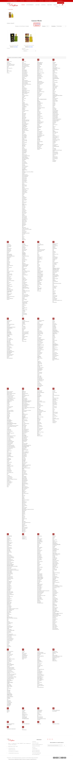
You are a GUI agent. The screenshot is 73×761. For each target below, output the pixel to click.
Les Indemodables (10, 443)
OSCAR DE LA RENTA (55, 418)
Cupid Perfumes (54, 156)
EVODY (23, 308)
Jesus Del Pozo (39, 353)
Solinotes (53, 594)
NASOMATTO (39, 396)
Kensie (53, 334)
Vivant (38, 681)
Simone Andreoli (55, 585)
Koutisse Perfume (55, 353)
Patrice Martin (9, 582)
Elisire (23, 262)
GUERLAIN (54, 293)
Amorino (23, 143)
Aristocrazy (24, 202)
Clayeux (53, 128)
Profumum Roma (9, 640)
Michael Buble (24, 477)
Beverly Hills (39, 95)
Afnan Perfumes (24, 88)
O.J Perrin (53, 390)
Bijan (38, 100)
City (53, 125)
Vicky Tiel (38, 670)
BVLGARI (38, 139)
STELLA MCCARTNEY (55, 611)
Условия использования (36, 745)
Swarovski (54, 622)
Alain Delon (24, 115)
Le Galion (8, 427)
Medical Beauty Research (26, 467)
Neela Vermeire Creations (41, 401)
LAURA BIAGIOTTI (9, 420)
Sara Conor (54, 552)
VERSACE (38, 666)
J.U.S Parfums (39, 321)
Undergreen (24, 654)
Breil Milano (39, 129)
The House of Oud (10, 671)
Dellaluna (8, 264)
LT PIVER (8, 475)
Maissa (23, 409)
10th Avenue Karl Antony (11, 64)
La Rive (8, 405)
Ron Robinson (39, 588)
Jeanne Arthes (39, 348)
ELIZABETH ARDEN (25, 265)
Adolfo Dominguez (25, 80)
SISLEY (53, 588)
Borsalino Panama (40, 118)
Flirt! (38, 263)
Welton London (54, 655)
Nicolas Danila (39, 412)
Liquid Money (9, 455)
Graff (53, 285)
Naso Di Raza (39, 395)
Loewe (8, 461)
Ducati (8, 295)
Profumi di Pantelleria (10, 638)
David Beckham (9, 254)
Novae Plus (39, 430)
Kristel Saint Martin (55, 355)
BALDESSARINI (39, 64)
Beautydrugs (39, 78)
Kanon (53, 322)
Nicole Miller (39, 414)
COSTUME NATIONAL (55, 146)
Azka (23, 237)
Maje (23, 412)
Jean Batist (39, 338)
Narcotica (38, 393)
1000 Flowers (9, 63)
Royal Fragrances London (41, 595)
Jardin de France (39, 331)
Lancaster (8, 484)
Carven (53, 159)
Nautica (38, 398)
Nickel (38, 408)
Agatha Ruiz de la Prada (26, 90)
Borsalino (38, 117)
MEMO (23, 468)
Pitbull (8, 615)
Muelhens (23, 524)
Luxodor (8, 483)
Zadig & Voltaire (39, 710)
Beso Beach (39, 90)
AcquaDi (23, 77)
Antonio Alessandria (25, 175)
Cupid (53, 155)
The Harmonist (9, 670)
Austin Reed (24, 232)
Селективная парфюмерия (11, 728)
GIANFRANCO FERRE (55, 269)
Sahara (53, 540)
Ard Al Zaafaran (24, 199)
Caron (53, 81)
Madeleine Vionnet (25, 393)
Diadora (8, 275)
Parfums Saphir (9, 571)
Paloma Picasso (9, 540)
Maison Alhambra (25, 399)
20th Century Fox (9, 68)
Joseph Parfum (39, 373)
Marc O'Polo (24, 427)
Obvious (53, 391)
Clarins (53, 127)
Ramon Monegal (39, 541)
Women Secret (54, 660)
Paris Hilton (8, 575)
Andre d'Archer (24, 149)
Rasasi (38, 545)
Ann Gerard (24, 161)
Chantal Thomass (55, 98)
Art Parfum (23, 211)
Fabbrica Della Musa (40, 244)
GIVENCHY (54, 280)
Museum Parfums (25, 527)
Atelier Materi (24, 224)
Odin (53, 393)
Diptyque (8, 285)
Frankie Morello (39, 280)
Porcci (8, 624)
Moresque (23, 516)
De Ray (8, 260)
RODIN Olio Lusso (40, 584)
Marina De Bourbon (25, 436)
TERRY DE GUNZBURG (10, 664)
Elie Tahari (23, 261)
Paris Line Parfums (10, 576)
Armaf (23, 203)
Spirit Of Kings (54, 604)
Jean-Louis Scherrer (40, 346)
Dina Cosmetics (9, 284)
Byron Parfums (39, 145)
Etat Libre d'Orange (25, 301)
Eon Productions (24, 284)
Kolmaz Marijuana (55, 349)
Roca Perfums (39, 579)
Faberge (38, 245)
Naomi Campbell (39, 435)
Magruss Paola (24, 398)
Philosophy (8, 604)
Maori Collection (24, 419)
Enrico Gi (23, 281)
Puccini (8, 643)
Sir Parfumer (54, 587)
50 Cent (8, 72)
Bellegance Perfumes (40, 82)
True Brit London (9, 702)
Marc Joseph (24, 426)
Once (53, 405)
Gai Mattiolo (54, 244)
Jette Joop (38, 354)
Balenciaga (39, 66)
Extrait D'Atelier (24, 313)
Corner (53, 143)
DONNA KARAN (9, 291)
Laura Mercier (9, 421)
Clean (53, 130)
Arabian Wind (24, 191)
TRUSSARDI (8, 705)
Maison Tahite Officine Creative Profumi (28, 407)
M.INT (23, 390)
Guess (53, 294)
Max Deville (24, 458)
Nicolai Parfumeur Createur (41, 411)
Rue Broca (39, 601)
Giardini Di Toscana (55, 270)
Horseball (8, 348)
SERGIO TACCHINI (55, 567)
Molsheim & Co (24, 501)
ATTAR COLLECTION (25, 228)
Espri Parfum (24, 292)
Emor (23, 275)
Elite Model (23, 263)
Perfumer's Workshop (10, 594)
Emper (23, 276)
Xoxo (7, 712)
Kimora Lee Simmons (55, 359)
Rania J (38, 544)
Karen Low (54, 323)
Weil (53, 654)
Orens (53, 410)
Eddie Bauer (24, 247)
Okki (53, 397)
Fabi (38, 246)
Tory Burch (8, 698)
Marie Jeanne (24, 434)
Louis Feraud (9, 469)
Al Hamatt (23, 105)
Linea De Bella (9, 453)
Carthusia (54, 84)
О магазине (34, 741)
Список (13, 26)
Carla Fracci (54, 74)
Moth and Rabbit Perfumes (26, 522)
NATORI (38, 397)
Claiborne (54, 126)
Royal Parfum (39, 597)
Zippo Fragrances (40, 716)
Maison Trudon (24, 408)
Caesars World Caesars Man (13, 45)
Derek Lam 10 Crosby (10, 271)
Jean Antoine (39, 337)
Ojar (53, 396)
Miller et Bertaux (24, 488)
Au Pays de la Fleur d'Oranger (26, 229)
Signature (54, 581)
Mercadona (24, 472)
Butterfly (38, 138)
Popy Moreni (9, 623)
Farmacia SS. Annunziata (41, 249)
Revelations (39, 564)
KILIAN (53, 342)
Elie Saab (23, 260)
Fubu (38, 287)
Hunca (8, 357)
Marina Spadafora (25, 439)
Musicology (24, 529)
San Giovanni (54, 545)
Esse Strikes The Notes (25, 295)
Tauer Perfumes (9, 655)
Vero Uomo (39, 664)
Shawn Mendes (54, 576)
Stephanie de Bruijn (55, 614)
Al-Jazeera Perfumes (25, 110)
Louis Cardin (9, 468)
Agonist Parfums (24, 93)
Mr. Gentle (23, 523)
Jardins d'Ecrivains (40, 333)
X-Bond (8, 710)
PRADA (8, 628)
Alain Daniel (24, 114)
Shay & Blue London (55, 577)
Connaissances (54, 140)
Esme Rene (24, 291)
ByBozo (38, 143)
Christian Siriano (55, 116)
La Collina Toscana (10, 397)
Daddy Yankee (9, 245)
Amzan (23, 147)
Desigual (8, 272)
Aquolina (23, 187)
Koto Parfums (54, 352)
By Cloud (38, 140)
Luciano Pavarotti (9, 477)
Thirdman (8, 681)
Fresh (38, 285)
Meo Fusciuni (24, 471)
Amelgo (23, 138)
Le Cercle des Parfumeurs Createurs (12, 425)
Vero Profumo (39, 663)
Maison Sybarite (24, 406)
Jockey (38, 364)
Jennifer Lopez (39, 384)
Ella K (23, 267)
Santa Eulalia (54, 548)
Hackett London (9, 320)
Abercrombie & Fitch (25, 65)
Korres (53, 351)
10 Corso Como (9, 61)
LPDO (8, 473)
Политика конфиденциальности (37, 744)
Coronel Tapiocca (55, 144)
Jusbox (38, 381)
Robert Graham (39, 574)
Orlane (53, 414)
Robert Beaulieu (39, 573)
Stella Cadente (54, 610)
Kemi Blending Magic (55, 331)
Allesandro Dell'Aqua (25, 130)
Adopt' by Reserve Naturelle (26, 81)
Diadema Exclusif (9, 274)
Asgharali (23, 215)
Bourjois (38, 125)
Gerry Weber (54, 263)
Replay (38, 563)
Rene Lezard (39, 558)
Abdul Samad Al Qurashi (26, 64)
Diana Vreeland (9, 278)
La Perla (8, 403)
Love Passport (9, 471)
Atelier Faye (24, 222)
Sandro (53, 547)
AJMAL (23, 97)
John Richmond (39, 368)
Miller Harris (24, 489)
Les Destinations (9, 440)
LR (7, 474)
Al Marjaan (23, 108)
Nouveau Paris (39, 429)
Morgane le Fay (24, 518)
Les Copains (9, 439)
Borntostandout (39, 116)
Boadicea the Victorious (41, 107)
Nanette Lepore (39, 390)
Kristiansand (54, 356)
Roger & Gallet (39, 585)
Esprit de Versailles (25, 294)
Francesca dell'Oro (40, 274)
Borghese (38, 115)
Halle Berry (8, 321)
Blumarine (38, 106)
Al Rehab (23, 109)
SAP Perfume (54, 551)
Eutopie (23, 304)
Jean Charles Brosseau (41, 339)
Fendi (38, 254)
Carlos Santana (54, 76)
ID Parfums (23, 324)
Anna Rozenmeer (24, 163)
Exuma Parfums (24, 314)
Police (8, 620)
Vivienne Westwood (40, 687)
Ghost (53, 267)
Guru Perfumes (54, 295)
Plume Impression (9, 617)
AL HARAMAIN (24, 106)
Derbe (8, 270)
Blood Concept (39, 105)
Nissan (38, 421)
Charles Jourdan (55, 100)
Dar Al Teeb (8, 251)
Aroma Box (23, 207)
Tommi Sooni (9, 692)
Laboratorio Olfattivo (10, 410)
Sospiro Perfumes (55, 599)
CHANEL (53, 97)
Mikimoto (23, 484)
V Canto (38, 651)
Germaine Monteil (55, 262)
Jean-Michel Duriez (40, 347)
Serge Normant (54, 565)
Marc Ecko (23, 424)
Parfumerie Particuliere (10, 557)
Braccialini (39, 147)
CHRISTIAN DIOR (55, 112)
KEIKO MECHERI (54, 330)
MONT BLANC (24, 510)
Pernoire (8, 595)
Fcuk (38, 252)
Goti (53, 284)
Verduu (38, 662)
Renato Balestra (39, 557)
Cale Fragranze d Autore (56, 68)
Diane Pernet (9, 279)
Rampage (38, 542)
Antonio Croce (24, 177)
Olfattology (54, 399)
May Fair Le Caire (24, 462)
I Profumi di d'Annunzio (25, 321)
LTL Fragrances (9, 476)
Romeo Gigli (39, 587)
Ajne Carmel (24, 98)
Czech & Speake (55, 158)
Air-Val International (25, 95)
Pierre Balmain (9, 606)
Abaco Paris (24, 63)
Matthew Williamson (25, 452)
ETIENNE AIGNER (24, 303)
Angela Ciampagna (25, 157)
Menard (23, 469)
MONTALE (23, 512)
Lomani (8, 463)
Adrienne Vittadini (25, 83)
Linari (8, 451)
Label (8, 409)
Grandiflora (54, 287)
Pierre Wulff (9, 611)
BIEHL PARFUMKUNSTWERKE (42, 99)
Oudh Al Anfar (54, 421)
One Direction (54, 406)
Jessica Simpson (39, 352)
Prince (8, 633)
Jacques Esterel (39, 325)
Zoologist (38, 719)
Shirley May (54, 578)
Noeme (38, 424)
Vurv (38, 686)
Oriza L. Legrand (55, 413)
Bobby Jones (39, 146)
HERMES (8, 335)
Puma (8, 644)
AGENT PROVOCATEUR (25, 92)
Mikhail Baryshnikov (25, 483)
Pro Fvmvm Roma (9, 637)
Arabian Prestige (24, 190)
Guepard (53, 292)
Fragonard (39, 270)
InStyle (23, 335)
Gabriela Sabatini (55, 243)
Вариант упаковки (25, 49)
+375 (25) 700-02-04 (11, 749)
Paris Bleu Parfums (10, 573)
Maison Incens (24, 402)
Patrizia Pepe (9, 583)
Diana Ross (8, 277)
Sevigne (53, 568)
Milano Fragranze (24, 486)
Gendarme (54, 252)
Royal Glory (39, 596)
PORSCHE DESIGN (10, 626)
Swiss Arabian (54, 625)
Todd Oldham (9, 688)
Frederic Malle (39, 284)
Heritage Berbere (9, 334)
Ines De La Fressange (25, 331)
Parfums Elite (9, 568)
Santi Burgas (54, 550)
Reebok (38, 549)
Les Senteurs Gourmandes (11, 447)
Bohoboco (39, 111)
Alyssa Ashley (24, 137)
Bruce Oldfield (39, 132)
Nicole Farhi (39, 413)
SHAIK (53, 571)
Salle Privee (54, 542)
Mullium (23, 526)
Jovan (38, 375)
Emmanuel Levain (25, 274)
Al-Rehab (23, 111)
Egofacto (23, 252)
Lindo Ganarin (9, 452)
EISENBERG (24, 254)
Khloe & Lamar (54, 340)
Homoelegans (9, 346)
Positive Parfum (9, 627)
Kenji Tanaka (54, 332)
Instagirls (23, 334)
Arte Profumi (24, 213)
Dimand (8, 283)
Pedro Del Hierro (9, 587)
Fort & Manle (39, 268)
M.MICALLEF (24, 391)
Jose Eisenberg (39, 372)
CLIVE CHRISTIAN (55, 132)
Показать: (44, 26)
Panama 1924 (9, 543)
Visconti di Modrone (40, 679)
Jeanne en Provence (40, 349)
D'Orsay (8, 243)
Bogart (38, 109)
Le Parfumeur (9, 430)
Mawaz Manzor (24, 455)
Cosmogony (54, 145)
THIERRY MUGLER (10, 680)
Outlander (54, 422)
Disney (8, 287)
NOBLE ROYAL (39, 423)
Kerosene (54, 337)
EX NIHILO (23, 310)
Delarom (8, 263)
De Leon (8, 259)
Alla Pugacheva (24, 129)
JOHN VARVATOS (39, 369)
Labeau (8, 408)
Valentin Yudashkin (40, 652)
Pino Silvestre (9, 614)
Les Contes (8, 438)
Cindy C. (53, 123)
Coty (53, 147)
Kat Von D (54, 325)
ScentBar (53, 556)
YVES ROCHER (24, 717)
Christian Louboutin (55, 114)
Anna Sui (23, 164)
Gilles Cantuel (54, 272)
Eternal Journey (24, 302)
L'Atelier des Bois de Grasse (11, 393)
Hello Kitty (8, 330)
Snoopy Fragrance (55, 592)
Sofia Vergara (54, 593)
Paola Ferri (8, 549)
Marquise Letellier (25, 443)
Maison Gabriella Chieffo (26, 401)
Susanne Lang (54, 621)
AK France (23, 100)
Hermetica (8, 336)
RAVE (38, 546)
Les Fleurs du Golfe (10, 442)
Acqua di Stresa (24, 76)
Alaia (23, 112)
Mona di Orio (24, 504)
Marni (23, 442)
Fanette (38, 248)
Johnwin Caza (39, 370)
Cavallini (53, 89)
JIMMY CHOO (39, 357)
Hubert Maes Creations (10, 351)
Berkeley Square (39, 88)
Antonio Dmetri (24, 178)
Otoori (53, 419)
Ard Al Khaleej (24, 197)
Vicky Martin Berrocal (40, 669)
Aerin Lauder (24, 85)
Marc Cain (23, 422)
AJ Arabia (23, 96)
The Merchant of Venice (10, 672)
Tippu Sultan (9, 684)
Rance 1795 (39, 543)
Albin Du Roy (24, 118)
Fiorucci (38, 259)
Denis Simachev (9, 267)
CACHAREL (54, 62)
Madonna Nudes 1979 (25, 395)
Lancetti (8, 415)
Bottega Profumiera (40, 121)
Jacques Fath (39, 326)
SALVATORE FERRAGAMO (56, 544)
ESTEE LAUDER (24, 299)
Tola (7, 689)
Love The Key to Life (10, 472)
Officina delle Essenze (55, 395)
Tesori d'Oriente (9, 665)
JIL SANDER (39, 356)
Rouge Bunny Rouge (40, 591)
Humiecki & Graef (9, 355)
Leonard (8, 434)
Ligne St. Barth (9, 450)
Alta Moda (23, 132)
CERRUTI (53, 93)
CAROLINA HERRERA (55, 78)
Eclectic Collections (25, 245)
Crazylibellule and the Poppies (57, 150)
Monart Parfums (24, 505)
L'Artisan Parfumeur (10, 391)
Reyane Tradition (40, 567)
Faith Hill (38, 247)
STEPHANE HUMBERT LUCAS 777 (57, 613)
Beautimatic (39, 77)
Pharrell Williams (9, 600)
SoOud (53, 596)
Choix (53, 106)
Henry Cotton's (9, 333)
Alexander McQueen (25, 123)
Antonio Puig (24, 181)
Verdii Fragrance (39, 661)
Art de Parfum (24, 210)
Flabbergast (39, 261)
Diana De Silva (9, 276)
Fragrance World (40, 272)
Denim (8, 266)
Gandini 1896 (54, 248)
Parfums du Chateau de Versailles (12, 566)
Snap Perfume (54, 591)
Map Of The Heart (25, 420)
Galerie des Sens (55, 245)
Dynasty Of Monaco (10, 298)
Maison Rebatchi (24, 405)
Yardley (23, 711)
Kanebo (53, 321)
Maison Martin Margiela (25, 404)
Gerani (53, 260)
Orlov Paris (54, 415)
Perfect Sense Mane (10, 592)
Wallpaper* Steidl (55, 652)
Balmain (38, 67)
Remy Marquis (39, 556)
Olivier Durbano (54, 402)
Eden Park (23, 248)
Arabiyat (23, 193)
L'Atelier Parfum (9, 394)
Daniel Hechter (9, 248)
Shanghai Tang (54, 574)
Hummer (8, 356)
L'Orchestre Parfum (10, 396)
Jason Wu (38, 334)
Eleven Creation (24, 259)
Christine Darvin (54, 118)
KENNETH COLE (54, 333)
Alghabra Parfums (25, 128)
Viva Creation (39, 680)
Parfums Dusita (9, 567)
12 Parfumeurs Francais (10, 65)
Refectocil (38, 552)
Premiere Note (9, 629)
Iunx (22, 340)
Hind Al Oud (8, 343)
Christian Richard (55, 115)
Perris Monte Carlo (10, 596)
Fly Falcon (38, 267)
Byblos (38, 142)
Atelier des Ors (24, 221)
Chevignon (54, 161)
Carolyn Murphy (54, 80)
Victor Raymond (39, 672)
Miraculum (23, 492)
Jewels (38, 355)
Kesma (53, 338)
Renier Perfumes (40, 561)
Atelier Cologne (24, 220)
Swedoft (53, 623)
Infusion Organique (25, 332)
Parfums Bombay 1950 (10, 560)
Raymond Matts (39, 547)
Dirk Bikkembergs (9, 286)
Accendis (23, 68)
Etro (22, 315)
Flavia (38, 262)
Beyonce (38, 96)
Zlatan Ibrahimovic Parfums (41, 718)
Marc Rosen (24, 428)
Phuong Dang (9, 605)
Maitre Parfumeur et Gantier (26, 410)
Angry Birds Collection (25, 158)
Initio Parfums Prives (25, 333)
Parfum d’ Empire (9, 555)
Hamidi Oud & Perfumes (10, 324)
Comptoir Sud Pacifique (56, 139)
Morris (23, 520)
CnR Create (54, 133)
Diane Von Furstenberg (10, 280)
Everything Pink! (24, 307)
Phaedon (8, 599)
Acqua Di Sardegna (25, 75)
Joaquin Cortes (39, 363)
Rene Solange (39, 559)
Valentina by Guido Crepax (41, 653)
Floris (38, 266)
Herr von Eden (9, 338)
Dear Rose (8, 262)
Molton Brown (24, 502)
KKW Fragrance (54, 347)
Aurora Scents (24, 231)
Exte (22, 316)
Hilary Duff (8, 341)
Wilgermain (54, 659)
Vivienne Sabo (39, 682)
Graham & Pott (54, 286)
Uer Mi (23, 652)
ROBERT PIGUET (39, 575)
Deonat (8, 268)
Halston (8, 322)
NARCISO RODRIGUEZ (40, 392)
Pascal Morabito (9, 581)
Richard (38, 568)
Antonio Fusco (24, 179)
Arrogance (23, 209)
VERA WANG (39, 660)
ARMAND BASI (24, 204)
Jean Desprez (39, 341)
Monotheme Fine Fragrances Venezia (28, 509)
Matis (23, 450)
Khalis (53, 339)
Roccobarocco (39, 581)
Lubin (8, 486)
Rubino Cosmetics (40, 599)
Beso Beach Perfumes (40, 91)
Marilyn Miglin (24, 435)
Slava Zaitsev (54, 590)
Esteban (23, 298)
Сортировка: (53, 26)
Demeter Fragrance (10, 265)
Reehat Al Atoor (39, 550)
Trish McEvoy (9, 701)
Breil (38, 128)
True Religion (9, 703)
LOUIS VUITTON (9, 470)
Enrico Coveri (24, 280)
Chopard (53, 107)
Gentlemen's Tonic (55, 254)
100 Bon (8, 62)
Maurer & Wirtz (24, 454)
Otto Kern (54, 420)
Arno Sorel (23, 206)
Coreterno (54, 142)
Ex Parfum (23, 311)
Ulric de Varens (24, 653)
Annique (23, 170)
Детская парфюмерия (56, 710)
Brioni (38, 130)
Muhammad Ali (24, 525)
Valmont (38, 655)
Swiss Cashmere (55, 626)
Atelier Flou (24, 223)
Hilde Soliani (9, 342)
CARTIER (53, 85)
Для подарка (54, 711)
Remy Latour (39, 555)
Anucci (23, 183)
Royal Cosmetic (39, 593)
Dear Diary (8, 261)
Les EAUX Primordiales (10, 441)
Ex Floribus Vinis (24, 309)
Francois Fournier (40, 279)
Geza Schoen (54, 264)
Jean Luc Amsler (39, 343)
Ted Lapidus (9, 659)
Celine (53, 90)
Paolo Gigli (8, 550)
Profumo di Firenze (10, 639)
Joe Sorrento (39, 386)
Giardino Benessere (55, 271)
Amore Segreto (24, 142)
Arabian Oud (24, 189)
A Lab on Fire (24, 61)
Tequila (8, 662)
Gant (53, 249)
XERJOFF (8, 711)
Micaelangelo (24, 476)
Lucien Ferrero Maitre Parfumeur (12, 479)
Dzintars (8, 299)
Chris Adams (54, 108)
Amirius (23, 141)
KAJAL (53, 320)
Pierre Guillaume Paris (10, 609)
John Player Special (40, 367)
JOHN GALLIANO (39, 365)
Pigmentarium (9, 612)
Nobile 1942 (39, 422)
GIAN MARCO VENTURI (56, 268)
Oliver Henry (54, 401)
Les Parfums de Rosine (10, 445)
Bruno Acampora (40, 133)
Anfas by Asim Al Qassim (26, 155)
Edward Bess (24, 250)
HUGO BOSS (9, 353)
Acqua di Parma (24, 73)
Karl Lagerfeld (54, 324)
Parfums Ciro (9, 561)
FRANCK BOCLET (40, 276)
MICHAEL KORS (24, 479)
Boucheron (39, 123)
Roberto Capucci (40, 576)
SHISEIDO (53, 579)
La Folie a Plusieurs (10, 399)
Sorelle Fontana (54, 598)
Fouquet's (38, 269)
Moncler (23, 506)
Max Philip (23, 461)
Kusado (53, 357)
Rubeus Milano (39, 598)
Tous (7, 699)
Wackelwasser (54, 651)
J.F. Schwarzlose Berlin (40, 320)
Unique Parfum (24, 656)
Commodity (54, 138)
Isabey (23, 338)
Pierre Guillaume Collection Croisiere (12, 608)
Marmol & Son (24, 441)
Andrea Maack (24, 150)
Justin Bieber (39, 383)
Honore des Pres (9, 347)
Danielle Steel (9, 250)
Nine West (39, 419)
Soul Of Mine (54, 600)
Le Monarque (9, 429)
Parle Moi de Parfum (10, 578)
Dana (8, 247)
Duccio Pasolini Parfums (10, 296)
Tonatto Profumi (9, 695)
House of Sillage (9, 350)
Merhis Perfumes (24, 474)
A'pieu (23, 62)
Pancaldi (8, 544)
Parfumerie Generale (10, 556)
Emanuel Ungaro (24, 272)
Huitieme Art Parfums (10, 354)
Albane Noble (24, 117)
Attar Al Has (24, 227)
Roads (38, 572)
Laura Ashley (9, 419)
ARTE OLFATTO (24, 212)
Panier (8, 546)
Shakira (53, 573)
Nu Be (38, 431)
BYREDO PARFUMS (40, 144)
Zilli (37, 715)
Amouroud (23, 146)
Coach (53, 134)
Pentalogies (9, 589)
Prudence (8, 642)
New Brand (39, 404)
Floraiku (38, 264)
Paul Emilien (9, 585)
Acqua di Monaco (24, 72)
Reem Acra (39, 551)
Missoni (23, 496)
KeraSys (53, 336)
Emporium (23, 277)
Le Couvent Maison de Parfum (11, 426)
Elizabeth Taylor (24, 266)
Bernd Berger (39, 89)
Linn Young (8, 454)
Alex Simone (24, 121)
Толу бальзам (24, 729)
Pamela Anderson (9, 542)
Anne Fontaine (24, 167)
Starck (53, 606)
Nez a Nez (38, 407)
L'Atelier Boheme (9, 392)
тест (23, 728)
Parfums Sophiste (9, 572)
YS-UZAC (23, 715)
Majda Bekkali (24, 411)
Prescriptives (9, 631)
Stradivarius (54, 617)
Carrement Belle (55, 82)
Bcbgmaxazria (39, 74)
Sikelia (53, 583)
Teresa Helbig (9, 663)
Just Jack (38, 382)
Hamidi (8, 323)
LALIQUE (8, 414)
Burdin (38, 137)
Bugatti (38, 149)
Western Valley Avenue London (57, 656)
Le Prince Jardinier (10, 431)
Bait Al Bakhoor (39, 63)
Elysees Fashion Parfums (26, 271)
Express (23, 312)
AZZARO (23, 238)
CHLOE (53, 105)
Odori (53, 394)
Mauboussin (24, 453)
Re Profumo (39, 548)
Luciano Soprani (9, 478)
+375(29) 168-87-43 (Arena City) (13, 753)
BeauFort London (40, 76)
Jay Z (38, 336)
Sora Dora (54, 597)
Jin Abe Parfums (39, 358)
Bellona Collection (40, 83)
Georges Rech (54, 258)
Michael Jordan (24, 478)
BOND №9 (38, 114)
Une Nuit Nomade (25, 655)
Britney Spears (39, 148)
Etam (23, 300)
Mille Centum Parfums (25, 487)
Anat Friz (23, 148)
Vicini (38, 668)
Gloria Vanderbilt (55, 281)
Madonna (23, 394)
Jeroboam (38, 351)
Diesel (8, 281)
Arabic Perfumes (24, 192)
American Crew (24, 139)
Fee (37, 253)
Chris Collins (54, 109)
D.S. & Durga (9, 244)
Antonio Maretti (24, 180)
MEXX (23, 475)
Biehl (38, 98)
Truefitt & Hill (9, 704)
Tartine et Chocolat (10, 654)
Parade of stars (9, 552)
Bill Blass (38, 101)
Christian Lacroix (55, 113)
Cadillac (53, 63)
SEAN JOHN (54, 559)
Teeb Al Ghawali (9, 660)
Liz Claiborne (9, 458)
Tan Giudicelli (9, 652)
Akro (23, 101)
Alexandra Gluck (24, 124)
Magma (23, 397)
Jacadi (38, 322)
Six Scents (54, 589)
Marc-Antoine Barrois (25, 429)
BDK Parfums (39, 75)
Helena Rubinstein (10, 358)
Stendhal (53, 612)
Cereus (53, 92)
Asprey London (24, 216)
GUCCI (53, 291)
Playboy (8, 616)
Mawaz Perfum (24, 456)
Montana (23, 513)
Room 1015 (39, 589)
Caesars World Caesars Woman (29, 45)
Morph (23, 519)
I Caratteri (23, 320)
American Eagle (24, 140)
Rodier (38, 583)
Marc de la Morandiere (25, 423)
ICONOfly (23, 323)
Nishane (38, 420)
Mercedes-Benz (24, 473)
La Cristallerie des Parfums (11, 398)
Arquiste (23, 208)
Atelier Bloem (24, 219)
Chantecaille (54, 99)
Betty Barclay (39, 94)
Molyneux (23, 503)
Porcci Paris (9, 625)
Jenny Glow (39, 350)
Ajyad (23, 99)
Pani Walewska (9, 545)
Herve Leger (9, 340)
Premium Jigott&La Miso (10, 630)
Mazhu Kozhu (24, 463)
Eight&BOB (24, 253)
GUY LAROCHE (54, 298)
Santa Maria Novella (55, 549)
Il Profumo (23, 326)
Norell (38, 427)
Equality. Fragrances (25, 285)
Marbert (23, 421)
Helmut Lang (9, 331)
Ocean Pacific (54, 392)
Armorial (23, 205)
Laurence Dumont (9, 422)
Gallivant (53, 247)
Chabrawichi (54, 96)
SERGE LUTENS (54, 564)
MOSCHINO (24, 521)
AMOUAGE (23, 145)
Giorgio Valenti (54, 276)
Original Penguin (55, 412)
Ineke (23, 330)
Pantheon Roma (9, 548)
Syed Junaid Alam (55, 628)
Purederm (8, 645)
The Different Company (10, 667)
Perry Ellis (8, 597)
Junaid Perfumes (39, 380)
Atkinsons (23, 225)
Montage (23, 511)
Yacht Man (23, 710)
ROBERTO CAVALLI (40, 577)
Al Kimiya (23, 107)
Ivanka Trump (24, 341)
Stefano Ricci (54, 609)
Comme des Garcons (55, 137)
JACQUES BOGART (40, 324)
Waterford (54, 653)
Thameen (8, 666)
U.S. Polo (23, 651)
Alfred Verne (24, 127)
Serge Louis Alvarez (55, 563)
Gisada (53, 277)
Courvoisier (54, 149)
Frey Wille (38, 286)
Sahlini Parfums (54, 541)
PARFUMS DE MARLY (10, 565)
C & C (53, 61)
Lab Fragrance (9, 407)
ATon (23, 226)
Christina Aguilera (55, 117)
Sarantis (53, 555)
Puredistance (9, 646)
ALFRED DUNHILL (24, 126)
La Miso (8, 402)
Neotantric (39, 403)
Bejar (38, 80)
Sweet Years (54, 624)
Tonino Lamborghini (10, 696)
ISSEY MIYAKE (24, 339)
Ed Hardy (23, 246)
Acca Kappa (24, 67)
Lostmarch (8, 467)
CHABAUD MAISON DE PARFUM (57, 95)
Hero (7, 337)
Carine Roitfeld (54, 72)
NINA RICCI (39, 418)
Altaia (23, 133)
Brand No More (39, 126)
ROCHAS (38, 582)
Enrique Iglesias (24, 282)
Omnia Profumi (54, 404)
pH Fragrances (9, 598)
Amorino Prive (24, 144)
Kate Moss (54, 326)
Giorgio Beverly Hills (55, 275)
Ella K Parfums (24, 268)
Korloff (53, 350)
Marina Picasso (24, 438)
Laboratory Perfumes (10, 411)
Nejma (38, 402)
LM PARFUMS (9, 459)
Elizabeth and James (25, 264)
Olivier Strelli (54, 403)
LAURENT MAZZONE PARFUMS (11, 423)
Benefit (38, 85)
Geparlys (53, 259)
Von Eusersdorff (39, 684)
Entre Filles (23, 283)
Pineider (8, 613)
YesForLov (23, 712)
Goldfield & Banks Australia (56, 283)
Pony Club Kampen (10, 622)
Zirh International (40, 717)
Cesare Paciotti (54, 94)
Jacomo (38, 323)
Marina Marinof (24, 437)
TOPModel (8, 697)
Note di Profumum (40, 428)
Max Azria (23, 457)
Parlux (8, 580)
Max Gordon (24, 459)
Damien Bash (9, 246)
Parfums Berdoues (10, 559)
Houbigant (8, 349)
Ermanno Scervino (25, 287)
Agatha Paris (24, 89)
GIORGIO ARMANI (55, 274)
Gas (53, 301)
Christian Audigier (55, 110)
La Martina (8, 401)
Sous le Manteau (55, 601)
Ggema (53, 265)
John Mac (38, 366)
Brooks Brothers (39, 131)
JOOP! (38, 371)
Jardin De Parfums (40, 332)
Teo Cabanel (9, 661)
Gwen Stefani (54, 299)
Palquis (8, 541)
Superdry (53, 620)
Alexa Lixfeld (24, 122)
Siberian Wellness (55, 580)
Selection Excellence (55, 560)
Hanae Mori (8, 325)
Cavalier (53, 88)
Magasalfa (23, 396)
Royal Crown (39, 594)
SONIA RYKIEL (54, 595)
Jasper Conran (39, 335)
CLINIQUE (53, 131)
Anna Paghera (24, 162)
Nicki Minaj (39, 409)
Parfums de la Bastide (10, 564)
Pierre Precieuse (9, 610)
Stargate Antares (55, 607)
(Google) (20, 759)
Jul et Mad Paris (39, 378)
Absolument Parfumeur (25, 66)
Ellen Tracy (23, 270)
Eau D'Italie (24, 244)
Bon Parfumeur (39, 113)
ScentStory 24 (54, 557)
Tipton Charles (9, 685)
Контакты (33, 747)
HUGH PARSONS (9, 352)
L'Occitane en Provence (10, 395)
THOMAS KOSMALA (10, 682)
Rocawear (38, 580)
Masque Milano (24, 447)
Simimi (53, 584)
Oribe (53, 411)
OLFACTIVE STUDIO (55, 398)
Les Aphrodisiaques (10, 436)
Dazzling (8, 258)
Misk (22, 494)
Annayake (23, 165)
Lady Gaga (8, 413)
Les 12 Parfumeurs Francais (11, 435)
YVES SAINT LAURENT (25, 718)
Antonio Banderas (25, 176)
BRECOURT (39, 127)
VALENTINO (39, 654)
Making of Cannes (25, 414)
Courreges (54, 148)
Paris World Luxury (10, 577)
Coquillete (54, 141)
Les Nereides (9, 444)
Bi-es (38, 97)
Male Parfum (24, 415)
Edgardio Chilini (24, 249)
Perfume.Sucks (9, 593)
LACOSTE (8, 412)
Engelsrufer (24, 278)
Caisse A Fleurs (54, 67)
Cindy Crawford (54, 124)
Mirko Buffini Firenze (25, 493)
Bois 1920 (38, 112)
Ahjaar (23, 94)
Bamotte (38, 68)
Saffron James (54, 539)
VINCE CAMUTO (39, 678)
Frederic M (39, 283)
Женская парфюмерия (10, 723)
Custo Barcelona (55, 157)
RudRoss (38, 600)
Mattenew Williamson (25, 451)
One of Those (54, 407)
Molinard (23, 500)
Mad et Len (24, 392)
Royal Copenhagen (40, 592)
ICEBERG (23, 322)
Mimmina (23, 490)
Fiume (38, 260)
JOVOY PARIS (39, 376)
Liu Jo (8, 457)
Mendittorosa (24, 470)
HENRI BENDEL (9, 332)
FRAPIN (38, 281)
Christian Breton (55, 111)
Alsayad (23, 131)
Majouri (23, 413)
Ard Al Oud (23, 198)
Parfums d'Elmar (9, 563)
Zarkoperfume (39, 711)
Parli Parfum (9, 579)
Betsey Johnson (39, 93)
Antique (23, 173)
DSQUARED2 (9, 294)
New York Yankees (40, 405)
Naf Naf (38, 434)
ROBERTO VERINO (40, 578)
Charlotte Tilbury (55, 101)
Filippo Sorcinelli (39, 258)
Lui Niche (8, 480)
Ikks (22, 325)
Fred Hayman (39, 282)
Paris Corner (9, 574)
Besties (38, 92)
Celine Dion (54, 91)
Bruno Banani (39, 134)
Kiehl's (53, 341)
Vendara (38, 659)
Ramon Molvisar (39, 540)
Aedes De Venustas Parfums (26, 84)
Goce (53, 282)
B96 (38, 61)
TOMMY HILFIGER (9, 694)
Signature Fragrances (55, 582)
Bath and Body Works (40, 72)
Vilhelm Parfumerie (40, 677)
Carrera (53, 83)
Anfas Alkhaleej (24, 154)
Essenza (23, 297)
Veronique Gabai (40, 665)
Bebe (38, 79)
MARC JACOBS (24, 425)
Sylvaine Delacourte (55, 629)
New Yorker (39, 406)
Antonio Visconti (24, 182)
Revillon (38, 565)
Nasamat (38, 394)
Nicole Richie (39, 415)
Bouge (38, 124)
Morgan (23, 517)
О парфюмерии (34, 748)
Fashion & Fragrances (40, 250)
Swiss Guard (54, 627)
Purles (8, 647)
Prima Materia (9, 632)
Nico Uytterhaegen (40, 410)
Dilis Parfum (9, 282)
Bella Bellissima (39, 81)
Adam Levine (24, 78)
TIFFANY (8, 683)
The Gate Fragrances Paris (11, 669)
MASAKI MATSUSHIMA (25, 446)
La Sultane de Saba (10, 406)
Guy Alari (53, 297)
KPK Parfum (54, 354)
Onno (53, 408)
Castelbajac (54, 160)
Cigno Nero (54, 122)
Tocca (8, 687)
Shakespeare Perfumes (56, 572)
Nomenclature (39, 425)
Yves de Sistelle (24, 716)
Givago (53, 279)
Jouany (38, 374)
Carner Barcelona (55, 77)
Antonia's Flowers (25, 174)
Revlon (38, 566)
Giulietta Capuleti (55, 278)
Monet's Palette (24, 507)
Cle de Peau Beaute (55, 129)
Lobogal (8, 460)
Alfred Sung (24, 239)
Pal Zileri (8, 539)
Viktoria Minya (39, 676)
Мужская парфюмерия (26, 723)
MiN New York (24, 491)
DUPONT (8, 297)
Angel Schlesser (24, 156)
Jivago (38, 359)
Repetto (38, 562)
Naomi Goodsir (39, 391)
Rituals (38, 571)
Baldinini (38, 65)
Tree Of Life (8, 700)
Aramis (23, 194)
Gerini (53, 261)
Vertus (38, 667)
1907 (7, 67)
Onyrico (53, 409)
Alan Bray (23, 116)
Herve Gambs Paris (10, 339)
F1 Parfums (39, 243)
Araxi (23, 195)
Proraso (8, 641)
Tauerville (8, 656)
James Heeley (39, 330)
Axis (22, 235)
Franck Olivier (39, 278)
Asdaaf (23, 214)
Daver (8, 253)
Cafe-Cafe (54, 66)
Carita (53, 73)
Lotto (8, 485)
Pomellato (8, 621)
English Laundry (24, 279)
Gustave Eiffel (54, 296)
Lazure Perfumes (9, 424)
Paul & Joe (8, 584)
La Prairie (8, 404)
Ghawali (53, 266)
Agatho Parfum (24, 91)
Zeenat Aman (39, 712)
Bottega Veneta (39, 122)
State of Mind (54, 608)
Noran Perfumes (39, 426)
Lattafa (8, 418)
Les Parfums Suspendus (10, 446)
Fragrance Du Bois (40, 271)
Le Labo (8, 428)
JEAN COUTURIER (40, 340)
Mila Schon (23, 485)
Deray (8, 269)
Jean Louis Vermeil (40, 342)
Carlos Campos (54, 75)
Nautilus (38, 399)
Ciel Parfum (54, 121)
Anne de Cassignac (25, 166)
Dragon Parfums (9, 293)
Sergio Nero (54, 566)
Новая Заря (39, 723)
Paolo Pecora (9, 551)
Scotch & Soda (54, 558)
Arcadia (23, 196)
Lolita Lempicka (9, 462)
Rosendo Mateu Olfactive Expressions (43, 590)
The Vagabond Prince (10, 677)
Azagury (23, 236)
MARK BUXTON (24, 440)
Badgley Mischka (40, 62)
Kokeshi (53, 348)
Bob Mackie (39, 108)
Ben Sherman (39, 84)
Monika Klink (24, 508)
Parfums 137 (9, 558)
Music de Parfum (24, 528)
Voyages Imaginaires (40, 685)
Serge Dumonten (55, 562)
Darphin (8, 252)
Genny (53, 253)
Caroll (53, 79)
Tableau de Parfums (10, 651)
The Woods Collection (10, 678)
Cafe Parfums (54, 65)
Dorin (8, 292)
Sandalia (53, 546)
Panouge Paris (9, 547)
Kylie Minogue (54, 358)
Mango (23, 418)
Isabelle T (23, 337)
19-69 (8, 66)
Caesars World (10, 9)
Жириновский (9, 724)
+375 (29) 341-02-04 (11, 748)
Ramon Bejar (39, 539)
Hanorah (8, 326)
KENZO (53, 335)
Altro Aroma (24, 134)
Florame (38, 265)
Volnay (38, 683)
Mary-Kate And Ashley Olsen (26, 445)
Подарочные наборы (55, 723)
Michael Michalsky (25, 480)
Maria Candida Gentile (25, 431)
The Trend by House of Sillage (11, 676)
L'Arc (7, 390)
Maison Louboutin (25, 403)
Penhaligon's (9, 588)
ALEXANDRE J (24, 125)
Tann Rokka (9, 653)
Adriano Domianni (25, 82)
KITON (53, 346)
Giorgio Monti (54, 302)
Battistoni (38, 73)
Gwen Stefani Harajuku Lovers (57, 300)
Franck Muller (39, 277)
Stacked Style (54, 605)
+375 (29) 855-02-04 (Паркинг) (13, 751)
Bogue (38, 110)
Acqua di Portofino (25, 74)
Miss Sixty (23, 495)
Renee (38, 560)
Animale (23, 160)
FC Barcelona (39, 251)
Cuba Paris (54, 154)
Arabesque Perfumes (25, 188)
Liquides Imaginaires (10, 456)
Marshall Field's (24, 444)
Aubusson (23, 230)
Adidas (23, 79)
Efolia (23, 251)
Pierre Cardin (9, 607)
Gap (53, 250)
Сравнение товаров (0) (10, 23)
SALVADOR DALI (54, 543)
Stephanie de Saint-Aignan (56, 615)
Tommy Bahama (9, 693)
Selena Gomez (54, 561)
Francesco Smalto (40, 275)
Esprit (23, 293)
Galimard (53, 246)
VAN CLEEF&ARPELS (40, 656)
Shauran (53, 575)
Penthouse (8, 590)
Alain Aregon (24, 113)
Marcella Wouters (25, 430)
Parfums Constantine (10, 562)
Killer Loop (54, 343)
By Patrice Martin (40, 141)
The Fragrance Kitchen (10, 668)
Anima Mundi (24, 159)
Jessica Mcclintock (40, 385)
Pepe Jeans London (10, 591)
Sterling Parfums (55, 616)
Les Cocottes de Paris (10, 437)
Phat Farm (8, 601)
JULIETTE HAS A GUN (40, 379)
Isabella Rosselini (24, 336)
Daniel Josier (9, 249)
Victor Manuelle (39, 671)
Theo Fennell (9, 679)
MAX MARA (24, 460)
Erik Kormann (24, 286)
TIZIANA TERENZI (9, 686)
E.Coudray (23, 243)
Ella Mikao (23, 269)
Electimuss (23, 258)
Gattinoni (53, 251)
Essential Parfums (25, 296)
